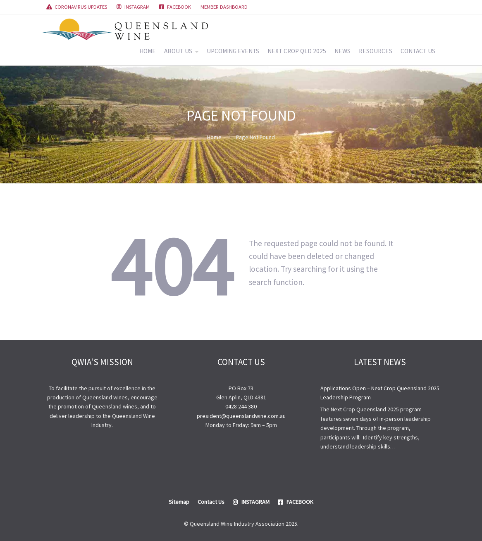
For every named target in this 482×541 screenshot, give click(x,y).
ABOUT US (178, 51)
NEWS (342, 51)
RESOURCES (375, 51)
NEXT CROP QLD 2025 (296, 51)
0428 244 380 (241, 406)
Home (214, 137)
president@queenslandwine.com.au (241, 416)
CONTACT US (418, 51)
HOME (147, 51)
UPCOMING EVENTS (233, 51)
